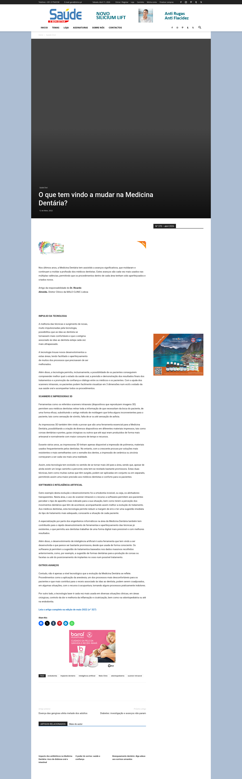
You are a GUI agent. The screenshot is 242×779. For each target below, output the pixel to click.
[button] (199, 27)
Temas (55, 27)
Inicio (44, 27)
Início (41, 35)
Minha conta (152, 2)
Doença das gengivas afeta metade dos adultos (63, 651)
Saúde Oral (43, 126)
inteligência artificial (87, 614)
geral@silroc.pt (76, 2)
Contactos (115, 27)
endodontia (52, 614)
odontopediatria (117, 614)
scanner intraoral (135, 614)
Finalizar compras (166, 2)
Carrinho (140, 2)
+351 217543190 (52, 2)
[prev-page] (40, 739)
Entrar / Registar (122, 2)
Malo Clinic (103, 614)
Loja (132, 2)
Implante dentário (67, 614)
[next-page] (45, 739)
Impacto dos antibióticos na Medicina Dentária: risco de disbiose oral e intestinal (55, 697)
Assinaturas (80, 27)
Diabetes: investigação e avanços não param (123, 651)
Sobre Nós (98, 27)
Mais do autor (76, 662)
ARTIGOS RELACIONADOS (53, 662)
